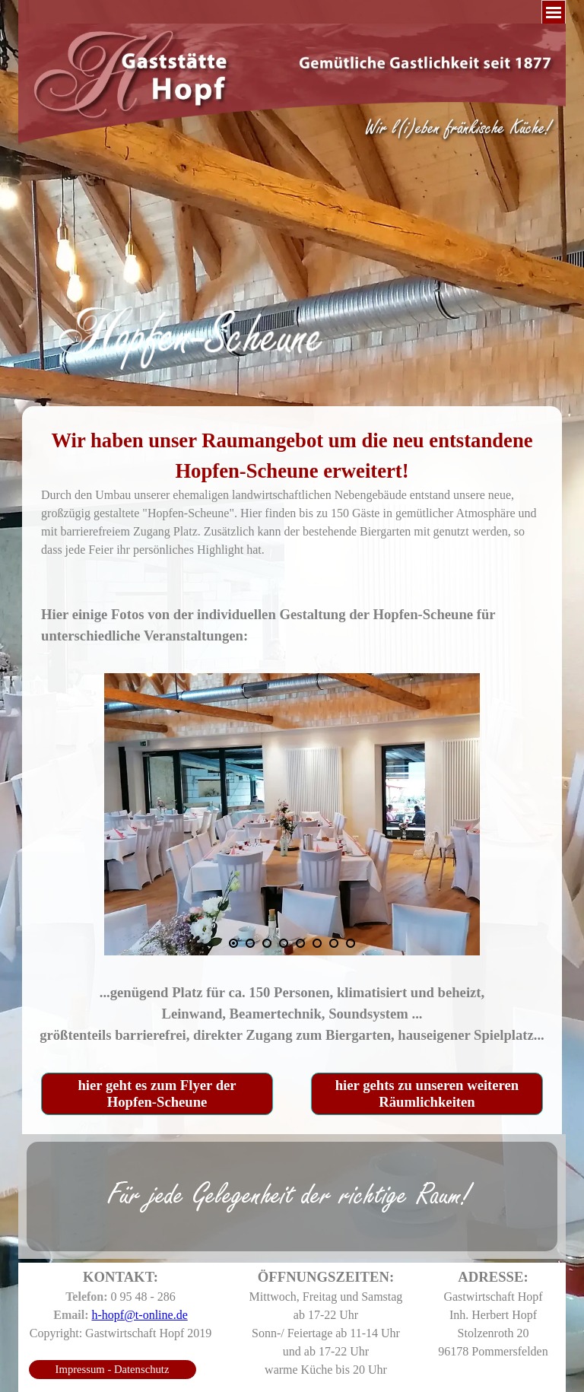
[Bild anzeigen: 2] (250, 943)
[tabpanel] (292, 303)
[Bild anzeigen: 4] (283, 943)
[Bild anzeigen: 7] (333, 943)
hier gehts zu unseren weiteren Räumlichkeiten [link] (427, 1093)
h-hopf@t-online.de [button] (139, 1314)
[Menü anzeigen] (553, 12)
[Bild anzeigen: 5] (300, 943)
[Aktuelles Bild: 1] (233, 943)
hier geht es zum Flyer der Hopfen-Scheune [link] (157, 1093)
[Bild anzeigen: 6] (317, 943)
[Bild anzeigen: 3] (267, 943)
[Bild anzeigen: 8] (350, 943)
